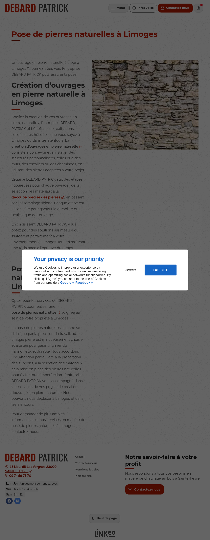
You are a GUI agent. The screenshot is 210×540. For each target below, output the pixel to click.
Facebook (83, 282)
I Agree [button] (161, 270)
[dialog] (105, 270)
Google (65, 282)
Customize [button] (130, 270)
